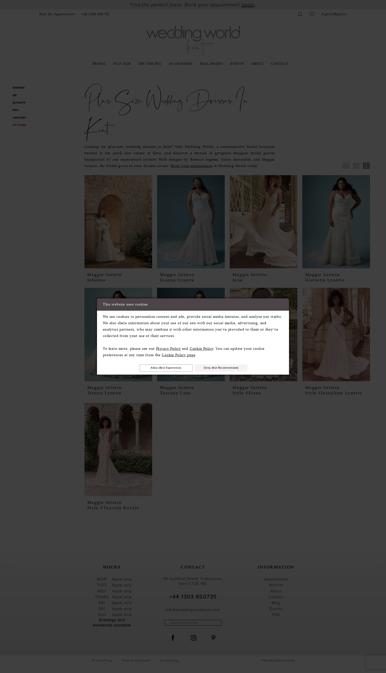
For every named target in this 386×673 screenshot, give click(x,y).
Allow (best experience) (157, 367)
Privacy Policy (168, 348)
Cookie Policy (201, 348)
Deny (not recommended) (229, 367)
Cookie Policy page (178, 354)
